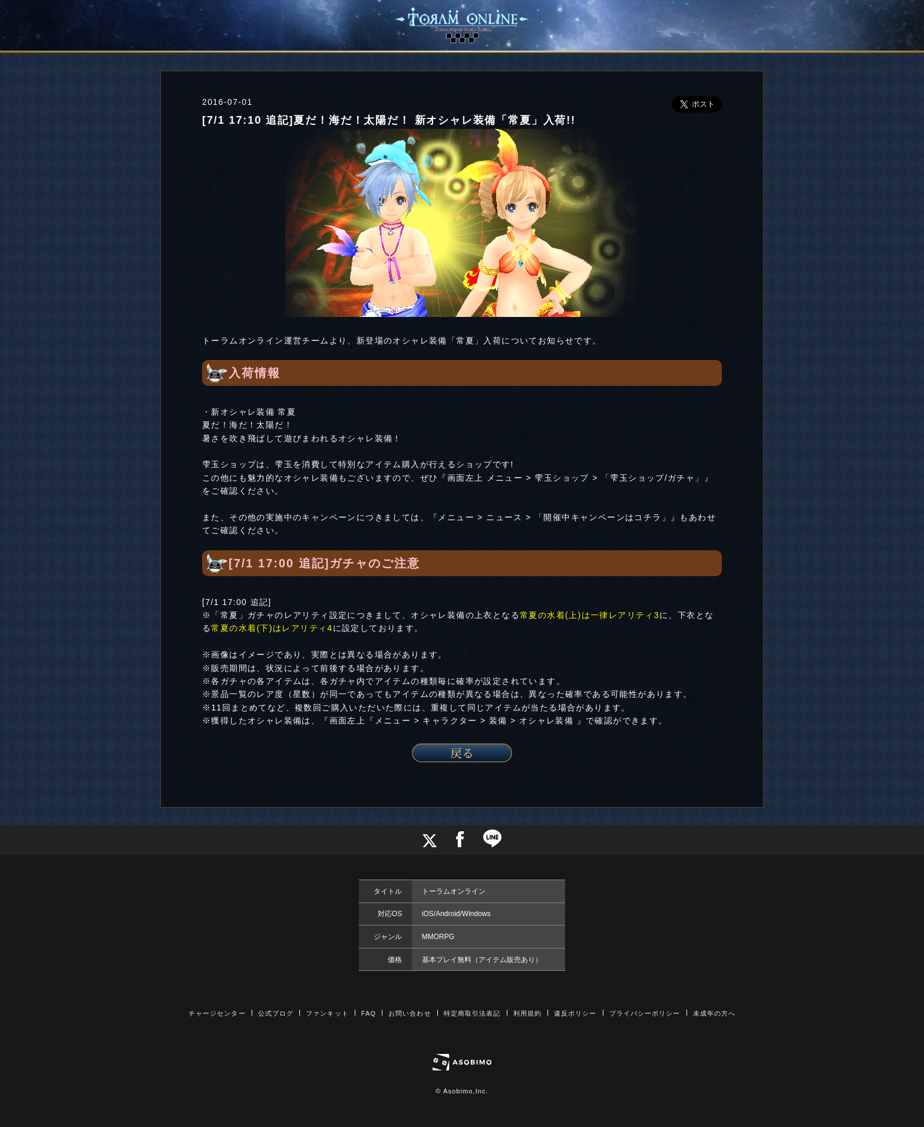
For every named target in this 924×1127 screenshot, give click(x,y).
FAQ (368, 1013)
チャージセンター (217, 1013)
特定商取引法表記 (472, 1013)
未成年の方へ (714, 1013)
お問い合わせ (409, 1013)
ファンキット (327, 1013)
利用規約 (527, 1013)
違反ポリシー (575, 1013)
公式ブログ (276, 1013)
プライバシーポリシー (645, 1013)
